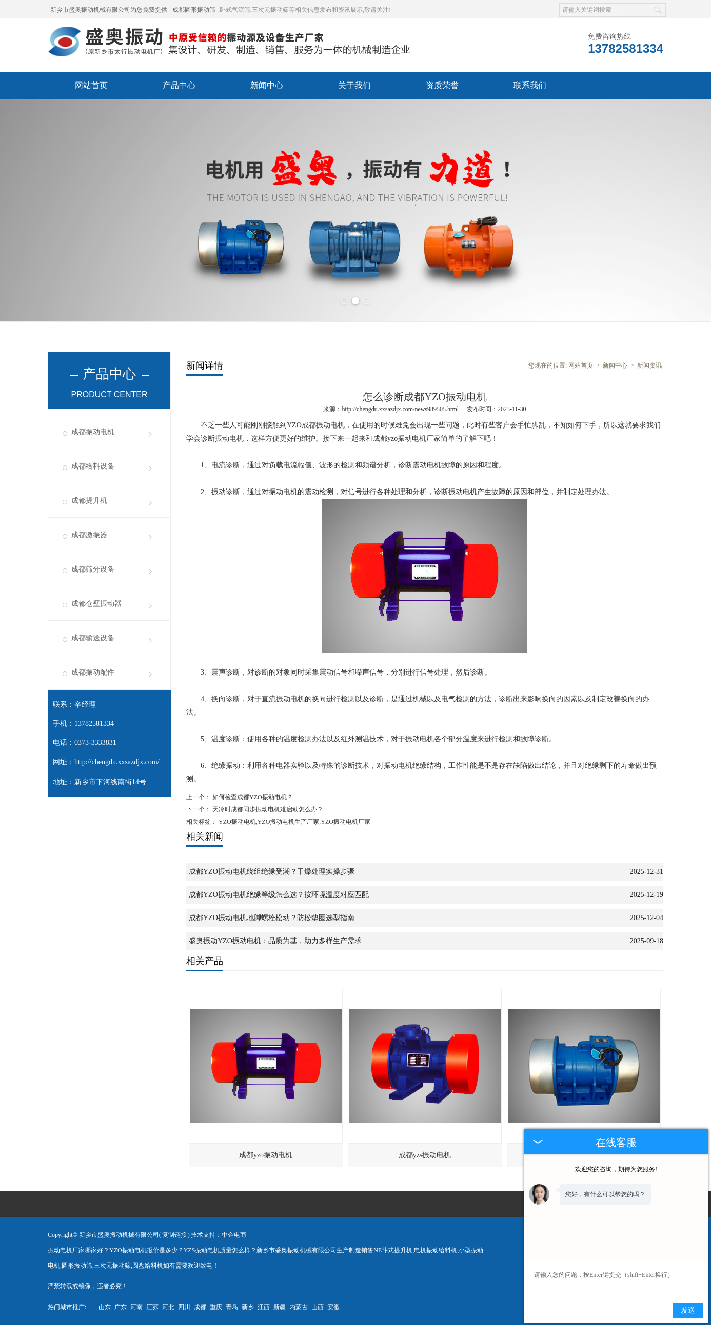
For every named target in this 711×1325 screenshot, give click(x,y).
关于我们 (354, 85)
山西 (317, 1307)
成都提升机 (89, 500)
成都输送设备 (92, 638)
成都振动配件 (92, 672)
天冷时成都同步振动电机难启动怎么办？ (267, 809)
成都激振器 (89, 535)
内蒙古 (298, 1307)
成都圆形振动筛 (193, 9)
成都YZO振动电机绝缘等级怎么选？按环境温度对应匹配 (279, 895)
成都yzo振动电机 (265, 1155)
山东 (104, 1307)
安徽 (333, 1307)
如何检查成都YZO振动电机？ (252, 797)
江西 (264, 1307)
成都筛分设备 (92, 569)
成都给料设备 (92, 466)
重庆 (216, 1307)
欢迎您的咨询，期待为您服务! (616, 1169)
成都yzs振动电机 (425, 1155)
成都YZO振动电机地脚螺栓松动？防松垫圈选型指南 (271, 918)
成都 (200, 1307)
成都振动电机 (92, 432)
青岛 (232, 1307)
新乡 (248, 1307)
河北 (168, 1307)
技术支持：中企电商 (218, 1234)
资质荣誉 (442, 85)
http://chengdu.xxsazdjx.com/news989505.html (400, 409)
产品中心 (179, 85)
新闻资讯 (649, 365)
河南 (136, 1307)
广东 (120, 1307)
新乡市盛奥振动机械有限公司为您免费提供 (108, 9)
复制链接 (174, 1234)
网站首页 (91, 85)
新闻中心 (266, 85)
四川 (184, 1307)
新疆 (279, 1307)
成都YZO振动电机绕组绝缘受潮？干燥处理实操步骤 (271, 871)
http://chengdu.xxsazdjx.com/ (117, 762)
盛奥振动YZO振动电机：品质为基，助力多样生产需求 (275, 941)
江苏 (152, 1307)
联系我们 (530, 85)
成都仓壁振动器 (96, 603)
